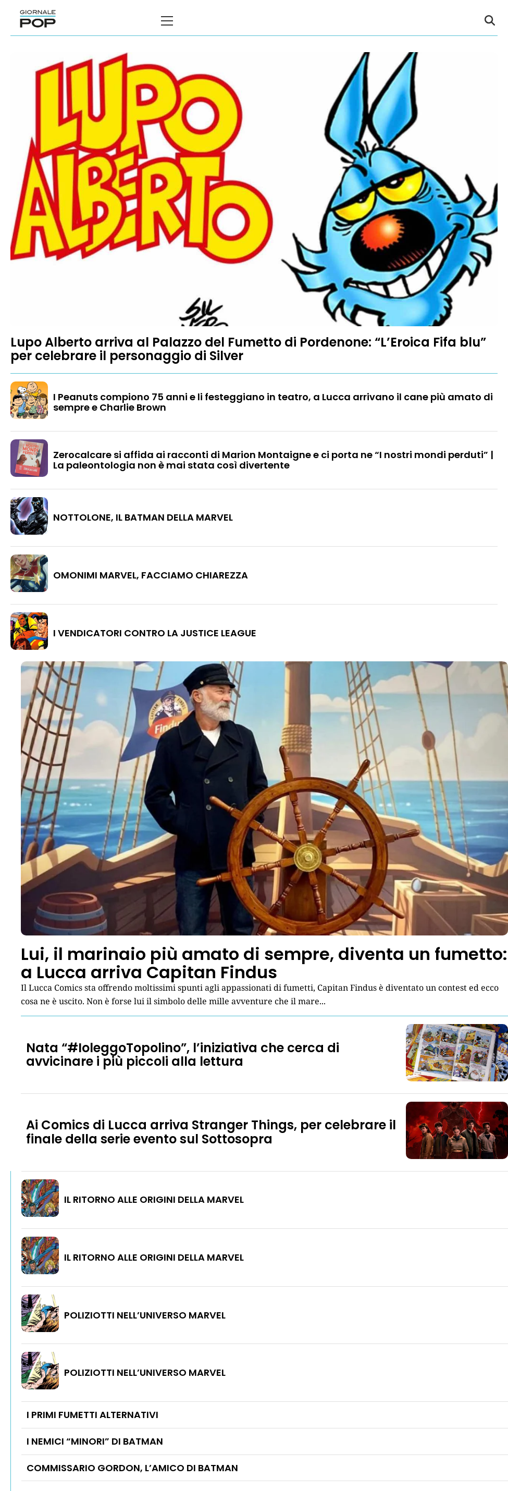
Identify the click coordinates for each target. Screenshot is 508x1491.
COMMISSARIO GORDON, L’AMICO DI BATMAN (132, 1467)
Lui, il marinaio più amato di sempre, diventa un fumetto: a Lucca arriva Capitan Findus (264, 963)
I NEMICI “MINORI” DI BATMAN (95, 1441)
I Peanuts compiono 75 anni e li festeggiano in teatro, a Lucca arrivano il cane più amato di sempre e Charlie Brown (273, 402)
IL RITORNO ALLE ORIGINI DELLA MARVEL (154, 1199)
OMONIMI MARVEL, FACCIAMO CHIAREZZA (150, 575)
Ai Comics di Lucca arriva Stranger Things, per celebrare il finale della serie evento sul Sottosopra (211, 1131)
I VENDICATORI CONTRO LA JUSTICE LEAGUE (154, 632)
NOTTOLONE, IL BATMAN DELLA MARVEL (143, 517)
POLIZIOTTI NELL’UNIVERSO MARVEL (145, 1315)
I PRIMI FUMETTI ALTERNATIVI (92, 1414)
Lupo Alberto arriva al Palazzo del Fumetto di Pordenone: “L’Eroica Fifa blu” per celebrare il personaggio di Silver (248, 349)
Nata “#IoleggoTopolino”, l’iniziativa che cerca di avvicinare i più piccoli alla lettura (182, 1054)
